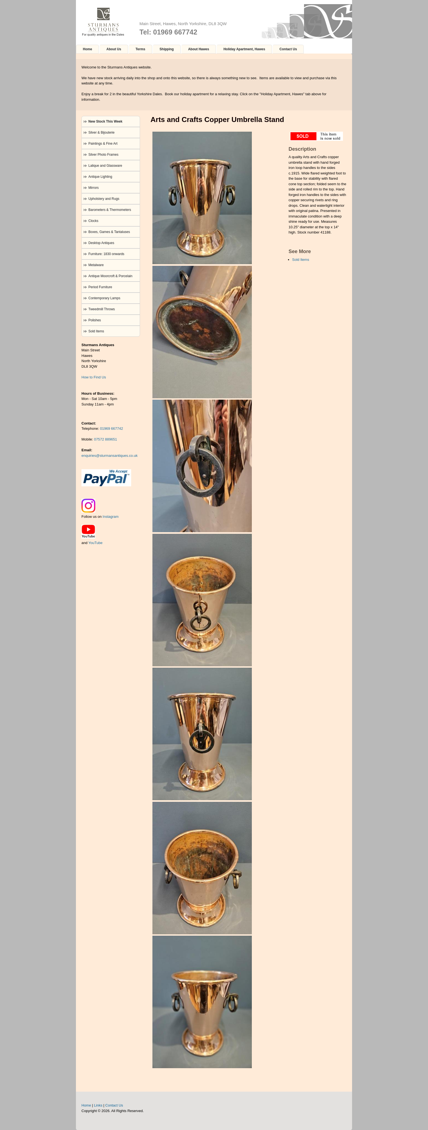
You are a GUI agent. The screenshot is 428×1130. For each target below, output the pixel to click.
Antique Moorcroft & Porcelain (110, 276)
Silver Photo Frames (103, 154)
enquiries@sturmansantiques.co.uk (109, 455)
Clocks (93, 221)
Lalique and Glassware (105, 166)
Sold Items (300, 260)
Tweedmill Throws (101, 309)
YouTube (95, 543)
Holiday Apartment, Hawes (244, 49)
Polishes (94, 320)
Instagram (111, 516)
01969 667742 (111, 428)
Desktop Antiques (101, 243)
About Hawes (198, 49)
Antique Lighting (100, 177)
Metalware (96, 265)
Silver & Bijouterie (101, 132)
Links (98, 1105)
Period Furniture (100, 287)
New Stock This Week (105, 121)
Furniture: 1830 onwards (106, 254)
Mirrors (93, 188)
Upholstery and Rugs (103, 199)
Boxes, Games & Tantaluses (109, 232)
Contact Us (288, 49)
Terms (140, 49)
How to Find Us (93, 377)
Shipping (167, 49)
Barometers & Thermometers (109, 210)
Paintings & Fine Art (102, 143)
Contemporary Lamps (104, 298)
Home (87, 49)
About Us (113, 49)
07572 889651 (105, 439)
